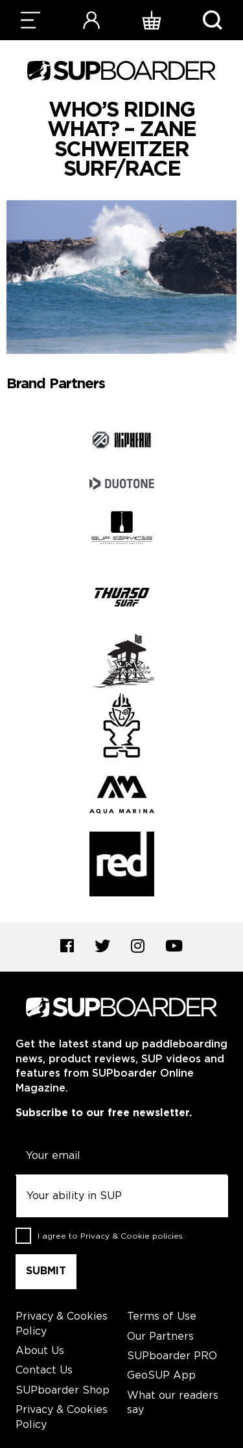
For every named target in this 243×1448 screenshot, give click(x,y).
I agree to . (111, 1235)
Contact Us (44, 1370)
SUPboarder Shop (63, 1390)
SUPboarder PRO (172, 1356)
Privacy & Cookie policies (131, 1235)
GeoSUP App (161, 1376)
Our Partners (160, 1337)
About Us (40, 1351)
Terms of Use (161, 1317)
